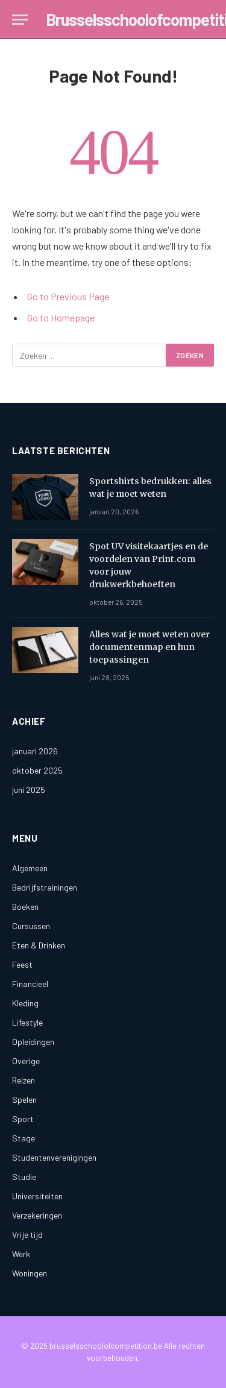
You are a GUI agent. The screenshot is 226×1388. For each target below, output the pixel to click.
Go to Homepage (61, 317)
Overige (26, 1061)
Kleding (25, 1003)
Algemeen (30, 868)
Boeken (25, 906)
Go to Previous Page (68, 296)
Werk (21, 1254)
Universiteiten (37, 1196)
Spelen (24, 1099)
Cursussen (31, 926)
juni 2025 (28, 789)
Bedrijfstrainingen (44, 887)
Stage (23, 1138)
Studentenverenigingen (54, 1157)
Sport (23, 1119)
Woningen (29, 1273)
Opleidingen (33, 1041)
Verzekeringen (37, 1215)
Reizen (23, 1080)
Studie (24, 1177)
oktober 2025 (37, 770)
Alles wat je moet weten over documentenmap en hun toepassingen (149, 647)
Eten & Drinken (38, 945)
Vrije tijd (27, 1234)
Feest (22, 964)
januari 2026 (35, 751)
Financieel (30, 984)
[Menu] (20, 19)
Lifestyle (27, 1022)
